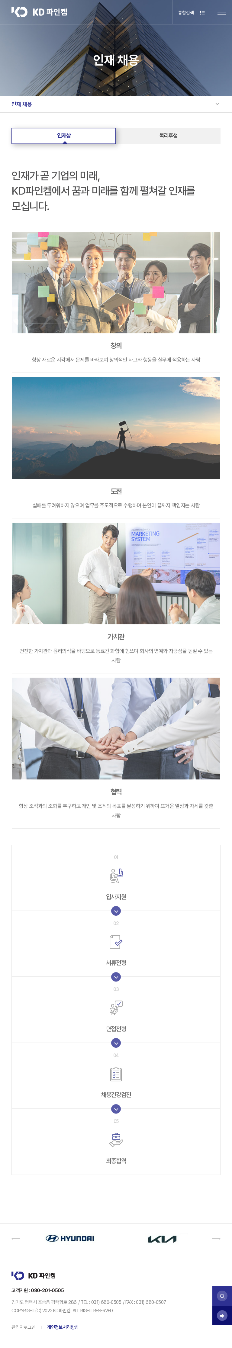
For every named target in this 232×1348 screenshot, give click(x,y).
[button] (15, 1238)
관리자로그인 (23, 1327)
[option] (70, 1239)
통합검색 (192, 13)
